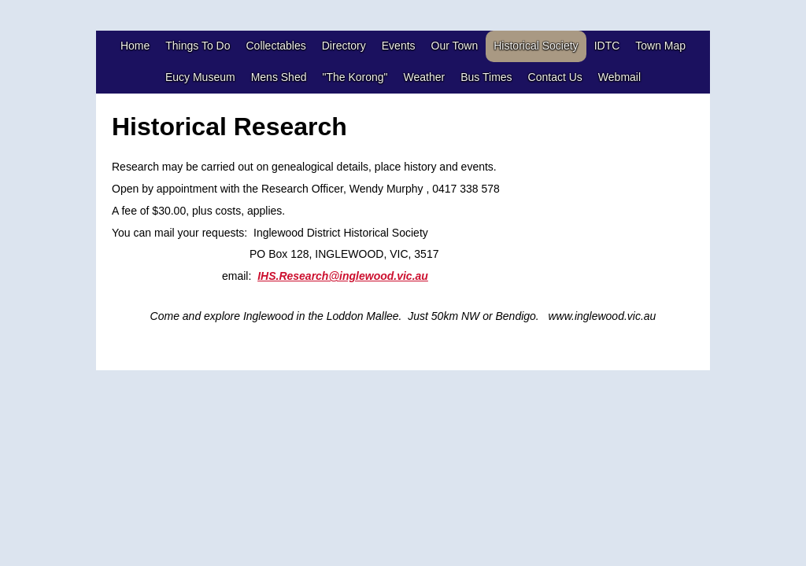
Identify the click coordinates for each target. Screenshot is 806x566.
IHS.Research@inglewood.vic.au (342, 276)
